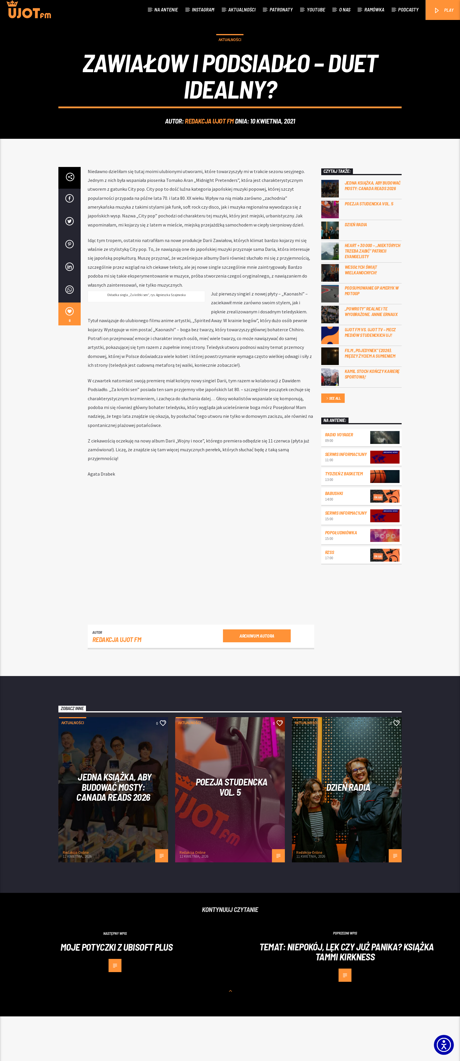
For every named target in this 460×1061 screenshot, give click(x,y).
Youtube (316, 9)
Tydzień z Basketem (344, 518)
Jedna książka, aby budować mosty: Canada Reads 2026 (373, 230)
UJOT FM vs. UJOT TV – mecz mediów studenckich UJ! (370, 376)
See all (333, 443)
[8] (69, 358)
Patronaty (281, 9)
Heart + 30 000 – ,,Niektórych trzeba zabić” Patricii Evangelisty (372, 295)
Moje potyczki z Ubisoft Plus (116, 991)
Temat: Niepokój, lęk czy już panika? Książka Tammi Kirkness (346, 996)
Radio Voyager (339, 479)
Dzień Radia (356, 269)
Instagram (203, 9)
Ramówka (374, 9)
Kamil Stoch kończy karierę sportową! (372, 418)
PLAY (443, 10)
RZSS (329, 596)
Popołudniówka (341, 577)
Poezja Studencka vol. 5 (369, 248)
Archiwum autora (256, 680)
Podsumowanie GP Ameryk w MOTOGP (372, 335)
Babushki (334, 537)
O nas (344, 9)
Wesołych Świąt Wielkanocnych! (361, 314)
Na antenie (166, 9)
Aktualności (242, 9)
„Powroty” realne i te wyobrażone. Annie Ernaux (371, 355)
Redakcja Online (76, 897)
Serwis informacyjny (346, 498)
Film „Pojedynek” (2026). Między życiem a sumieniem (370, 397)
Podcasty (408, 9)
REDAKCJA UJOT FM (209, 143)
